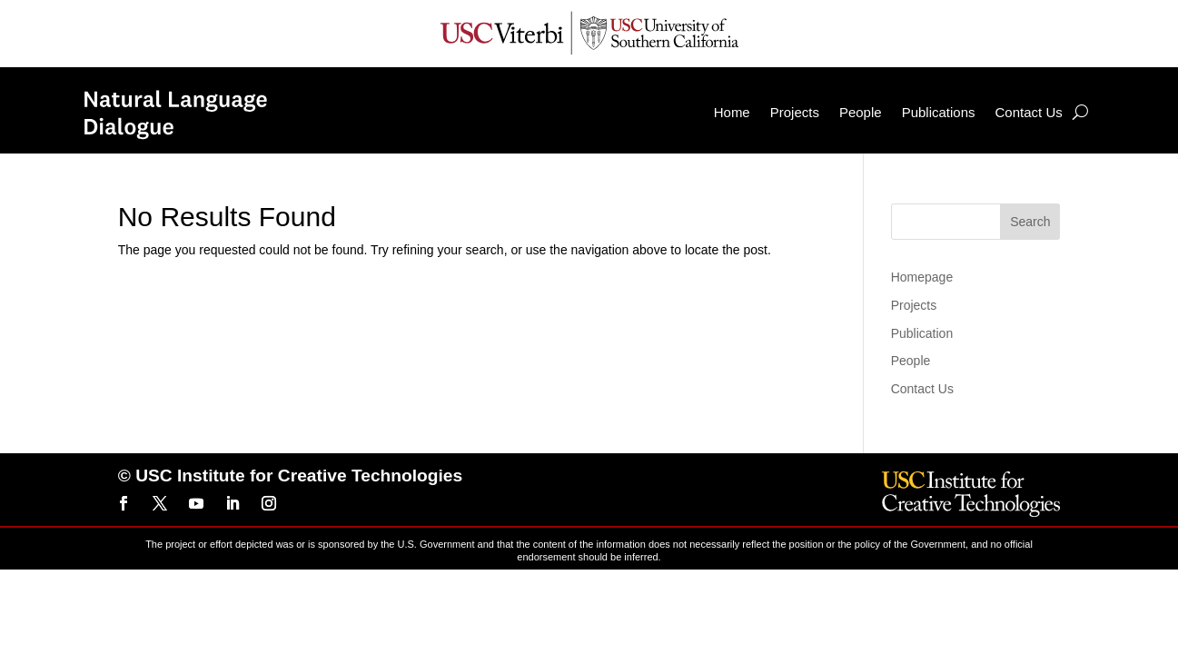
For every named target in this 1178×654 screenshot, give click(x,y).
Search (1030, 218)
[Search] (1042, 109)
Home (694, 108)
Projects (756, 108)
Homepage (922, 273)
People (822, 108)
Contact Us (991, 108)
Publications (900, 108)
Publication (922, 329)
